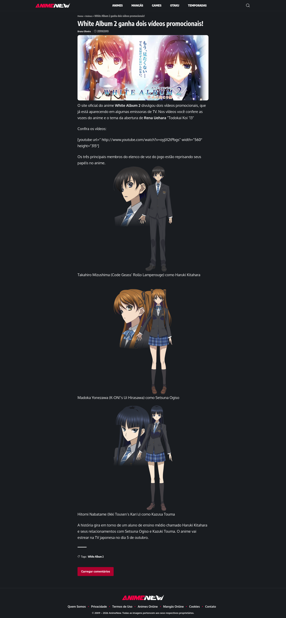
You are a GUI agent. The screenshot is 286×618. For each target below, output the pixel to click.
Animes (90, 15)
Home (81, 15)
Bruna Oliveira (85, 31)
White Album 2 (96, 556)
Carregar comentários (95, 571)
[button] (248, 5)
